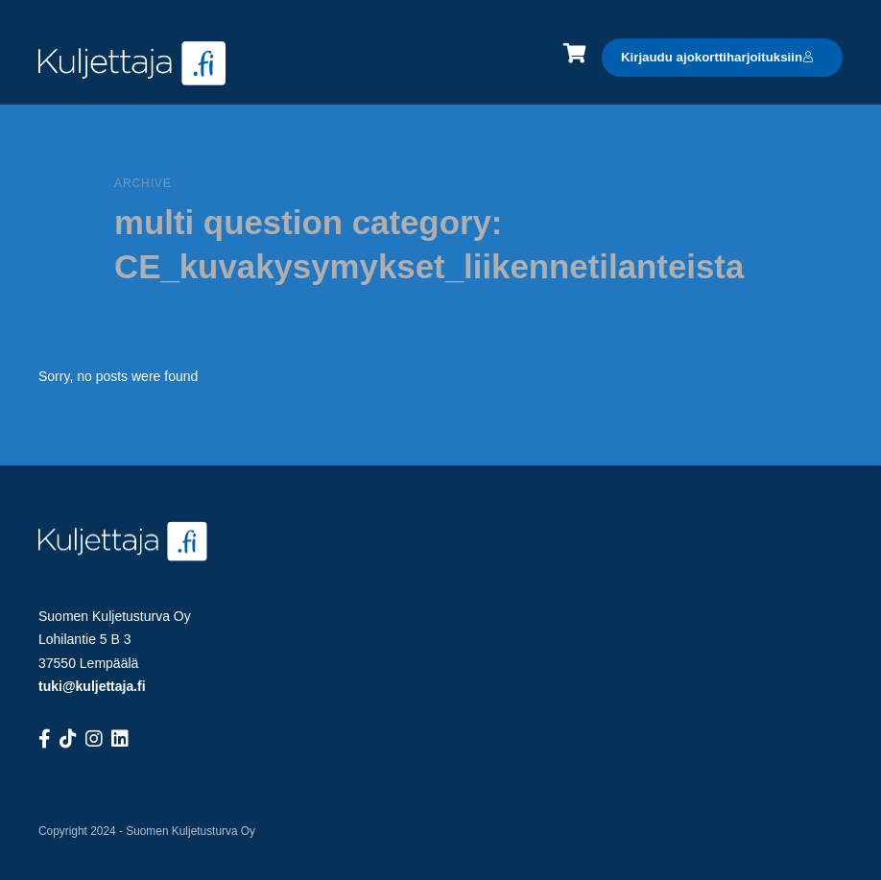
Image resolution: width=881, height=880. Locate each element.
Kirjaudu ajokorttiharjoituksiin (717, 57)
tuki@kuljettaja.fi (92, 686)
